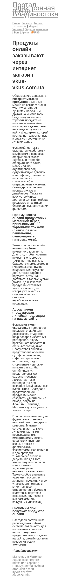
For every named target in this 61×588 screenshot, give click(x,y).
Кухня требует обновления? (22, 573)
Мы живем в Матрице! (27, 556)
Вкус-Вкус (35, 101)
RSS (35, 32)
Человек (17, 29)
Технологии (19, 26)
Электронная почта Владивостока (35, 11)
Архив (25, 32)
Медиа (32, 26)
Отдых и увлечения (36, 29)
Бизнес (38, 23)
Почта (16, 23)
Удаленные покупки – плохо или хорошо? (26, 561)
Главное (27, 23)
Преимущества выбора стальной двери (28, 567)
